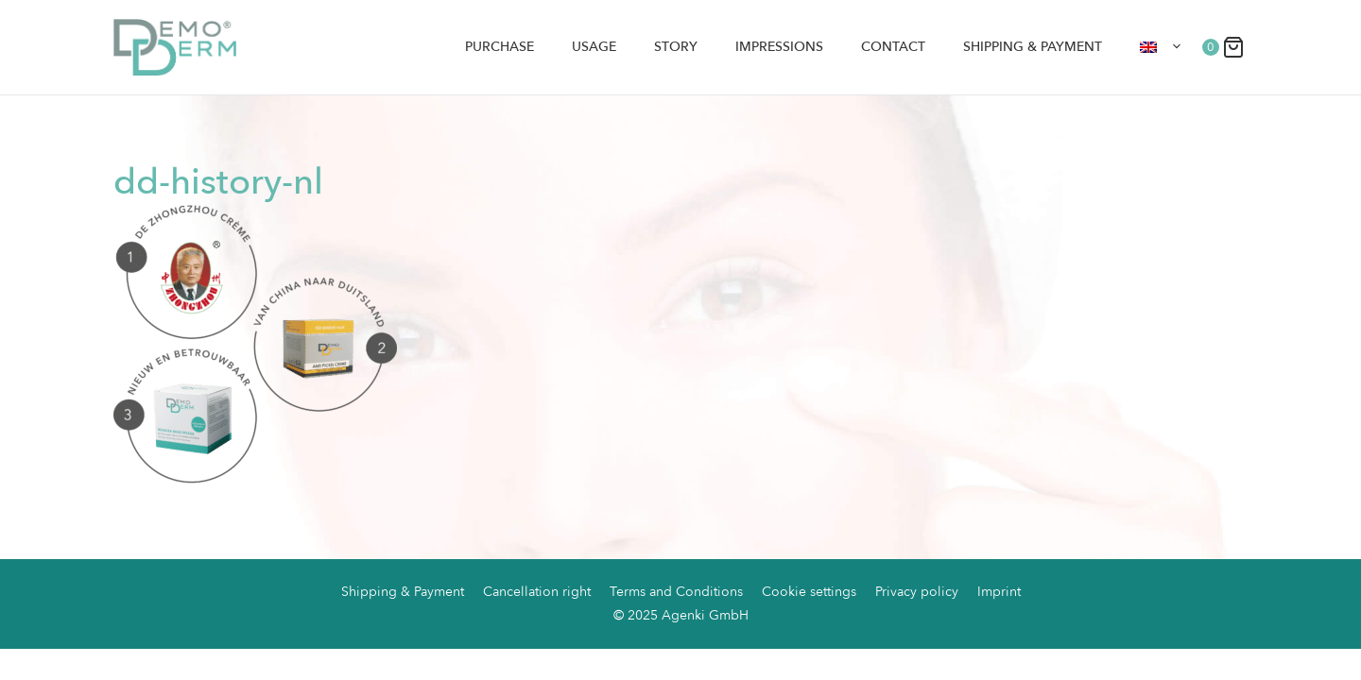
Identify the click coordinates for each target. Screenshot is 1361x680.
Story (676, 47)
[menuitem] (1161, 47)
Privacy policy (916, 592)
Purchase (499, 47)
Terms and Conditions (676, 592)
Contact (893, 47)
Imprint (999, 592)
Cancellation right (537, 592)
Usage (594, 47)
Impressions (779, 47)
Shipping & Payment (1032, 47)
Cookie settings (809, 592)
